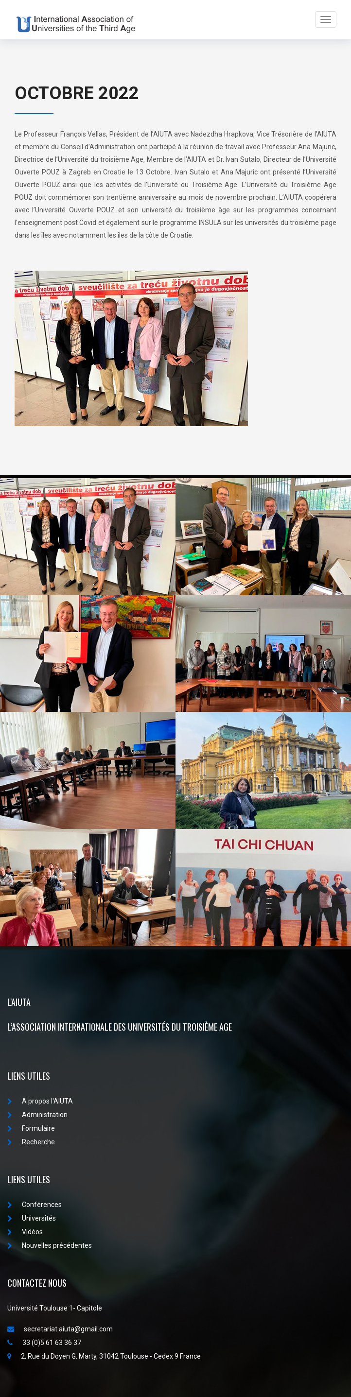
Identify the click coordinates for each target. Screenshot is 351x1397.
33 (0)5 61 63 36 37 (44, 1342)
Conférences (34, 1204)
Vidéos (25, 1232)
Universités (31, 1218)
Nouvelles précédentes (49, 1245)
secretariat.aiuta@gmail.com (60, 1329)
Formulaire (31, 1128)
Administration (37, 1115)
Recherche (31, 1142)
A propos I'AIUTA (40, 1101)
